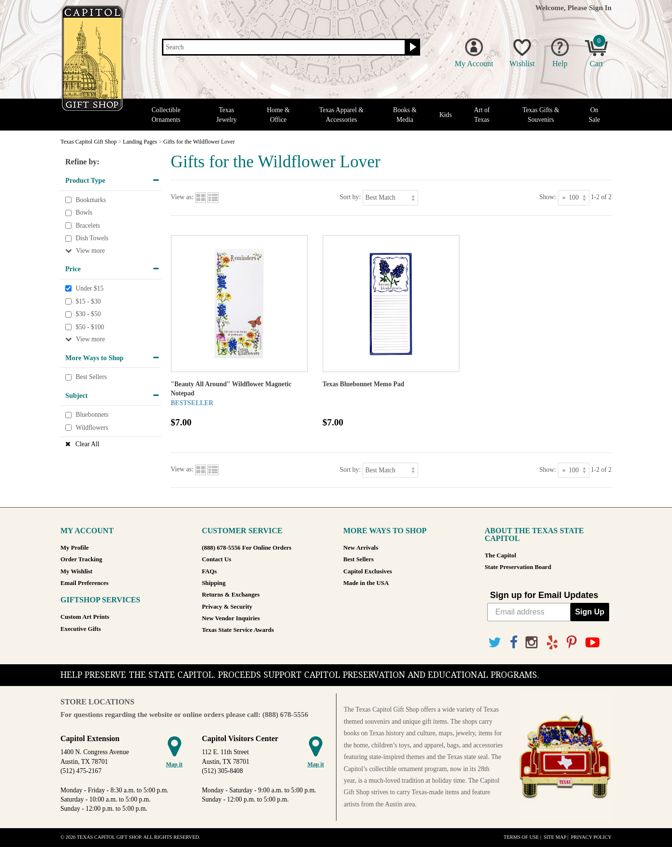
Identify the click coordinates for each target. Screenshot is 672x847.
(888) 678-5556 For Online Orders (247, 547)
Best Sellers (91, 376)
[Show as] (573, 197)
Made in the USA (366, 583)
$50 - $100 (89, 327)
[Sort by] (390, 197)
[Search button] (412, 47)
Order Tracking (81, 559)
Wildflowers (91, 427)
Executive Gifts (80, 629)
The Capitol (500, 555)
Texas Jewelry (226, 114)
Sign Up (589, 612)
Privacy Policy (591, 837)
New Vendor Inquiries (231, 618)
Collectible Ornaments (166, 114)
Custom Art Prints (84, 616)
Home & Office (278, 114)
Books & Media (405, 114)
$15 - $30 (88, 301)
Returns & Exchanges (231, 594)
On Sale (594, 114)
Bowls (83, 212)
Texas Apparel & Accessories (341, 114)
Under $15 (89, 288)
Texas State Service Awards (238, 630)
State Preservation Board (518, 567)
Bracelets (87, 225)
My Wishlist (76, 571)
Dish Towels (91, 238)
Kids (445, 114)
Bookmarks (90, 200)
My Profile (74, 547)
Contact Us (217, 559)
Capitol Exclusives (367, 571)
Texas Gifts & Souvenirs (541, 114)
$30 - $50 (88, 314)
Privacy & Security (227, 606)
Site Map (554, 837)
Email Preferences (84, 583)
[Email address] (528, 612)
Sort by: (350, 197)
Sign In (600, 7)
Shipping (214, 583)
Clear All (87, 444)
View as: (182, 197)
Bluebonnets (91, 415)
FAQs (209, 571)
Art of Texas (482, 114)
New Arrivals (360, 547)
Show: (547, 197)
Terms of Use (521, 837)
